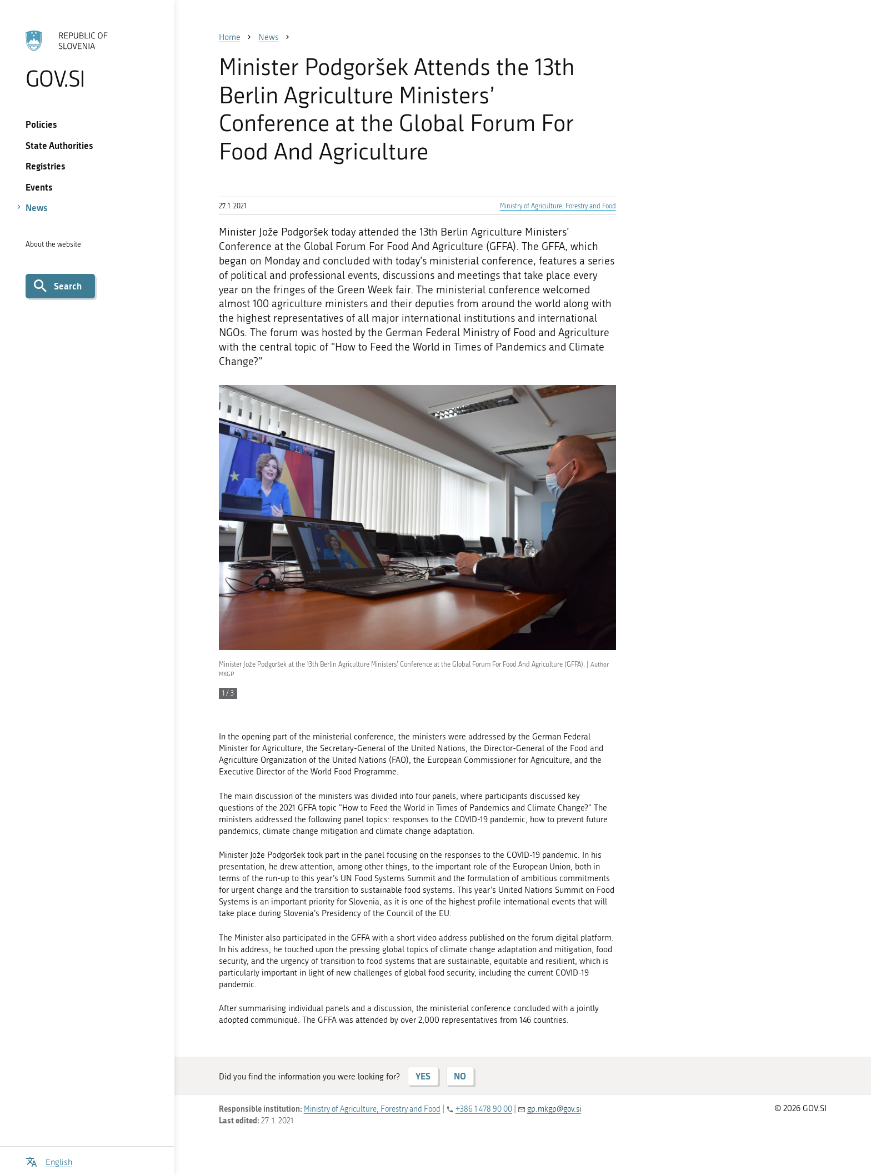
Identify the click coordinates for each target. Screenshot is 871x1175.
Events (39, 187)
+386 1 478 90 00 (483, 1109)
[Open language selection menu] (49, 1161)
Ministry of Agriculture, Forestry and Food (558, 206)
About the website (53, 244)
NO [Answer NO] (460, 1075)
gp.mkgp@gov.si (554, 1109)
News (37, 207)
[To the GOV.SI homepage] (87, 59)
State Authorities (59, 145)
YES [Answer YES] (423, 1075)
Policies (41, 124)
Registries (46, 165)
